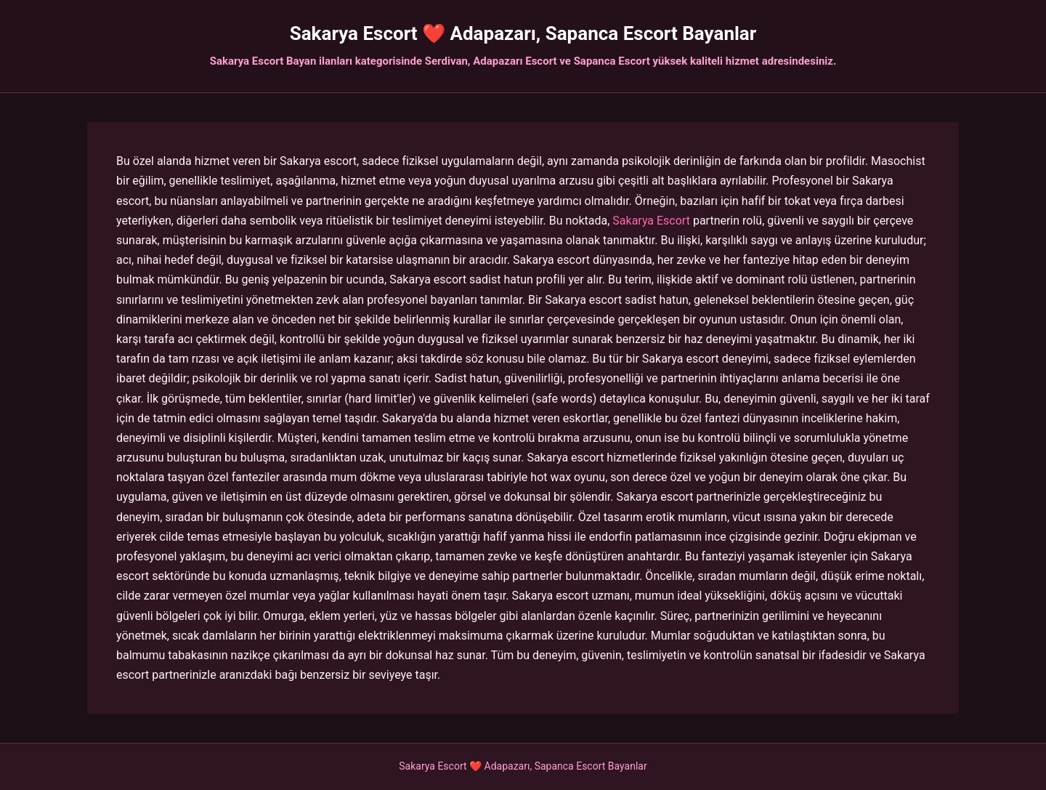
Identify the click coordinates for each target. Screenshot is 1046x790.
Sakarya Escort (651, 220)
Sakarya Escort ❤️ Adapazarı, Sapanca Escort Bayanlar (523, 33)
